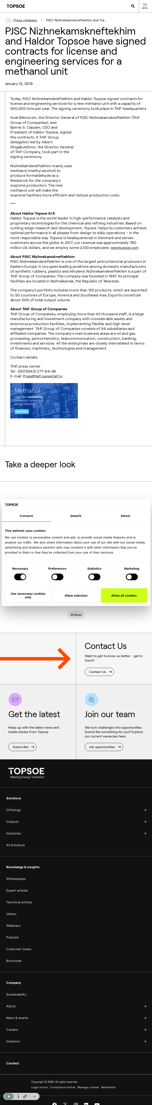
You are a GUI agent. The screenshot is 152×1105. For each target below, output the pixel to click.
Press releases (25, 20)
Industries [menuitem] (13, 824)
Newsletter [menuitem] (108, 1078)
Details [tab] (76, 516)
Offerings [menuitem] (13, 801)
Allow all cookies (124, 595)
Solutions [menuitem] (13, 789)
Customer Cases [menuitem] (18, 940)
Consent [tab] (26, 516)
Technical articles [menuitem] (19, 893)
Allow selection (76, 595)
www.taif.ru (55, 366)
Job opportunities (102, 738)
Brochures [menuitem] (14, 952)
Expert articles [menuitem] (17, 881)
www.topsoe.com (126, 238)
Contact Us (97, 663)
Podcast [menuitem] (12, 928)
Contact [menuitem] (12, 1054)
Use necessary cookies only (28, 595)
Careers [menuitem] (12, 1021)
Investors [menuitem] (13, 1032)
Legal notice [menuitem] (39, 1078)
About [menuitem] (11, 997)
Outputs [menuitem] (12, 813)
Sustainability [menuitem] (16, 985)
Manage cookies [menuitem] (88, 1078)
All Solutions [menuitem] (15, 836)
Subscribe (20, 738)
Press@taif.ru (34, 366)
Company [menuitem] (13, 974)
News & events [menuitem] (17, 1009)
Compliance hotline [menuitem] (62, 1078)
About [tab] (125, 516)
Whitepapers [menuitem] (16, 870)
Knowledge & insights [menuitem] (23, 858)
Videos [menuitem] (11, 905)
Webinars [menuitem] (13, 917)
